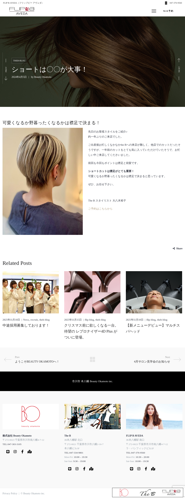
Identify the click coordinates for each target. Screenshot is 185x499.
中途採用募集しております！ (26, 325)
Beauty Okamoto (42, 77)
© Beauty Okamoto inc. (33, 493)
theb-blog (19, 60)
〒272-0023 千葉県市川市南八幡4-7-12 (23, 440)
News (26, 319)
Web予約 (168, 11)
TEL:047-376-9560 (135, 452)
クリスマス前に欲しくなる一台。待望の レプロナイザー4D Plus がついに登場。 (91, 331)
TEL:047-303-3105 (12, 444)
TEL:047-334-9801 (73, 452)
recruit (34, 319)
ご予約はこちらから (100, 208)
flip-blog (89, 319)
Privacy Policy (10, 493)
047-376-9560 (176, 3)
